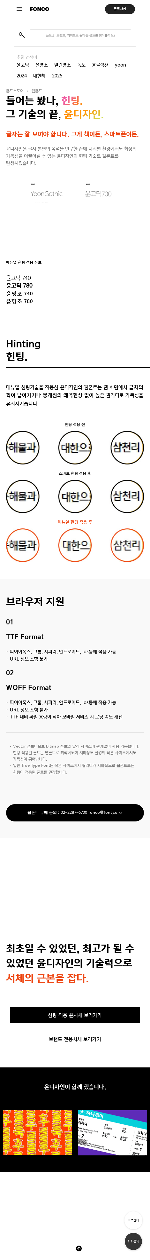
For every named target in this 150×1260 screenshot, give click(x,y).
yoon (120, 65)
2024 (22, 76)
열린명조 (62, 65)
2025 (57, 76)
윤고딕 (23, 65)
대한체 (39, 76)
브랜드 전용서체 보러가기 (75, 1039)
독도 (81, 65)
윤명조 (41, 65)
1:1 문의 (133, 1241)
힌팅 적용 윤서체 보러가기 (75, 1015)
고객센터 (133, 1220)
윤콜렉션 (100, 65)
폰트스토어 (15, 91)
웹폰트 (37, 91)
